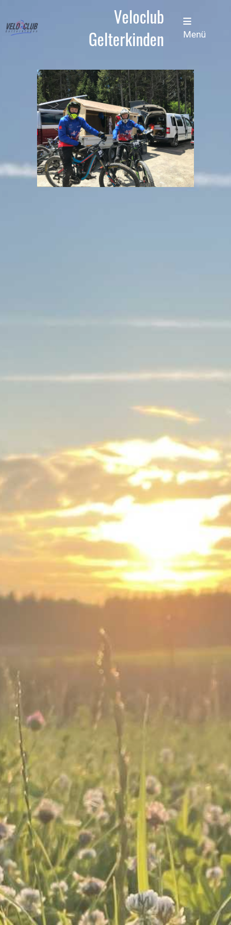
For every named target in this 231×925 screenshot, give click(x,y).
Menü (194, 28)
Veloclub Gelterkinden (126, 27)
